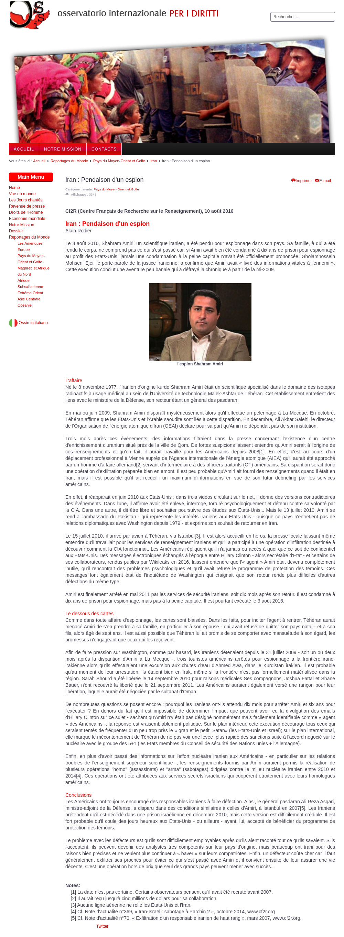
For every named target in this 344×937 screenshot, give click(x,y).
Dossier (16, 231)
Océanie (25, 305)
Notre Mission (63, 149)
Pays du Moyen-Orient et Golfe (119, 161)
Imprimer (301, 180)
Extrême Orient (30, 293)
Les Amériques (30, 243)
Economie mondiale (27, 218)
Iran (153, 161)
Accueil (24, 149)
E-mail (322, 180)
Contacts (104, 149)
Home (14, 187)
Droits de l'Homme (26, 212)
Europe (24, 249)
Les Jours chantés (25, 200)
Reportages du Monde (69, 161)
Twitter (102, 926)
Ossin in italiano (28, 322)
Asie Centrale (29, 299)
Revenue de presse (27, 206)
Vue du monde (22, 193)
